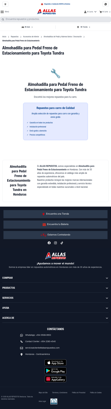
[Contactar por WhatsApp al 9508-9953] (106, 4)
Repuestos (14, 37)
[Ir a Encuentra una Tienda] (55, 214)
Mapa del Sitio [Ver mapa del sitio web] (43, 393)
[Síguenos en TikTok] (61, 242)
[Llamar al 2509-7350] (5, 4)
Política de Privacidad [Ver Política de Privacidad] (78, 393)
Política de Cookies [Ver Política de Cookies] (96, 393)
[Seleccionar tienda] (83, 27)
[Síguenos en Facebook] (49, 242)
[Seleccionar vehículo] (27, 27)
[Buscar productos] (3, 19)
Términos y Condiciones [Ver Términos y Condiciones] (59, 393)
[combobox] (55, 19)
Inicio (4, 37)
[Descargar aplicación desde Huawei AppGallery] (55, 379)
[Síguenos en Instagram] (55, 242)
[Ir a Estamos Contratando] (55, 235)
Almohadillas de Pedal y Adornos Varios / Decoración (63, 37)
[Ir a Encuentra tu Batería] (55, 225)
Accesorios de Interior (31, 37)
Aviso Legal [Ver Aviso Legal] (42, 401)
